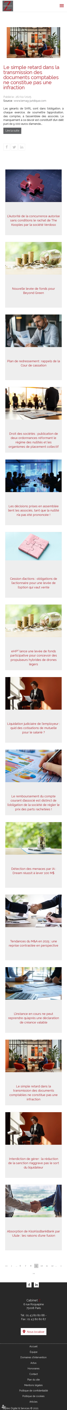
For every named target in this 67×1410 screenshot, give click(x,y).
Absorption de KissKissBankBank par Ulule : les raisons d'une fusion (33, 1234)
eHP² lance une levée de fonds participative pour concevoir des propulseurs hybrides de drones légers (33, 658)
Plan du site (33, 1379)
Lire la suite (12, 130)
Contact (33, 1374)
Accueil (33, 1346)
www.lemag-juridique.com (30, 100)
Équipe (33, 1352)
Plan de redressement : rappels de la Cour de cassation (33, 364)
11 (47, 1266)
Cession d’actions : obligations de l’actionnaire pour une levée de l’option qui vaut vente (33, 584)
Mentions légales (33, 1385)
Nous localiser (35, 1331)
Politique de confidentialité (33, 1390)
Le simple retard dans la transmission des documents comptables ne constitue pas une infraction (33, 1094)
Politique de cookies (33, 1396)
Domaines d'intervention (33, 1357)
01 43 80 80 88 (35, 1315)
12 (52, 1266)
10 (42, 1266)
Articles (33, 1401)
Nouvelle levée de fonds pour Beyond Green (33, 292)
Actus (33, 1363)
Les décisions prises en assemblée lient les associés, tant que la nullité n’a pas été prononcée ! (33, 511)
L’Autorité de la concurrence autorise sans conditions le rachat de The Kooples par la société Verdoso (33, 223)
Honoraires (34, 1368)
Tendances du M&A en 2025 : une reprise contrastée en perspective (33, 944)
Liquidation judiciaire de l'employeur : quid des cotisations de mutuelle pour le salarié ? (33, 729)
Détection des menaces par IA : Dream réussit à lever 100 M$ (33, 872)
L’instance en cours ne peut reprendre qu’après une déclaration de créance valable (33, 1019)
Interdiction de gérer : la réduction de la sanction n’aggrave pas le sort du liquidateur (33, 1164)
